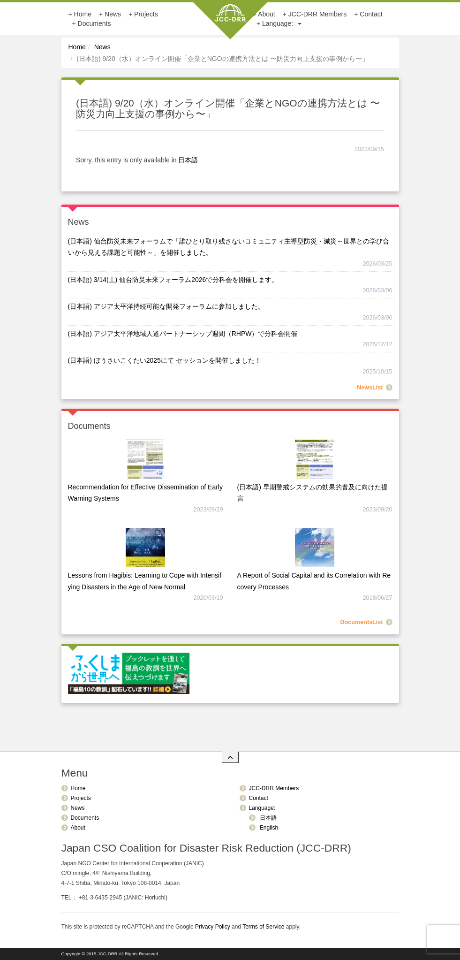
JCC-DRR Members (317, 14)
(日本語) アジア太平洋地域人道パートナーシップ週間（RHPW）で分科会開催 (183, 333)
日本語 (188, 160)
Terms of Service (263, 926)
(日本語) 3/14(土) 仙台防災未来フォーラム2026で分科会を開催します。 (173, 279)
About (78, 827)
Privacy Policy (212, 926)
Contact (371, 14)
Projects (146, 14)
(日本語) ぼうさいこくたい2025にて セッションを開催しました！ (164, 360)
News (113, 14)
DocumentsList (361, 622)
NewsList (370, 387)
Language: (282, 23)
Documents (94, 23)
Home (82, 14)
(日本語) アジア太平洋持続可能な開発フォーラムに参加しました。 (166, 306)
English (268, 827)
